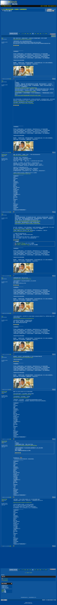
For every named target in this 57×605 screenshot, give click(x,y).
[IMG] (2, 591)
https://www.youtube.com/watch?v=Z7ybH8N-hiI (25, 91)
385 (30, 33)
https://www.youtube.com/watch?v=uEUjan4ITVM (22, 394)
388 (38, 33)
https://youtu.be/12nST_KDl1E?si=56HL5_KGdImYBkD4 (23, 103)
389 (40, 33)
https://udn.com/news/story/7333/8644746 (20, 397)
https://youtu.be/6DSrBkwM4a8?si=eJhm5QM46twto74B (23, 318)
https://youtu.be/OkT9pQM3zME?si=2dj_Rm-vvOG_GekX (28, 95)
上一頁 (22, 33)
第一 (19, 33)
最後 (46, 33)
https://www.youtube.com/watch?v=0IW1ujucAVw (22, 278)
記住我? (54, 9)
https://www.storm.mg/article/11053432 (20, 155)
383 (25, 33)
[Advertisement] (28, 21)
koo (2, 38)
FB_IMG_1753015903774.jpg (22, 244)
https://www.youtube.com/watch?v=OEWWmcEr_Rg (22, 229)
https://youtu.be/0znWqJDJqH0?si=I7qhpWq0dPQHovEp (23, 101)
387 (35, 33)
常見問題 (45, 6)
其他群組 (16, 9)
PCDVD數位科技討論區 (6, 6)
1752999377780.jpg (20, 243)
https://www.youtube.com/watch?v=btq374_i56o (22, 173)
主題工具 (53, 36)
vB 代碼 (3, 589)
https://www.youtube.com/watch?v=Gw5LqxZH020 (22, 39)
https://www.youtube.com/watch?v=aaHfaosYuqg (26, 87)
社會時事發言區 (23, 9)
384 (27, 33)
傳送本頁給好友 (5, 580)
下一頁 (43, 33)
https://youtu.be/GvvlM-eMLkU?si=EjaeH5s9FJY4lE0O (23, 357)
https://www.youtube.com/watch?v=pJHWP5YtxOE (22, 502)
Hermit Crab (4, 154)
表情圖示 (3, 590)
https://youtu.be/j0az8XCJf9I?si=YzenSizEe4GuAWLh (23, 231)
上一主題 (26, 572)
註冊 (42, 6)
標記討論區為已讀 (52, 6)
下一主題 (30, 572)
